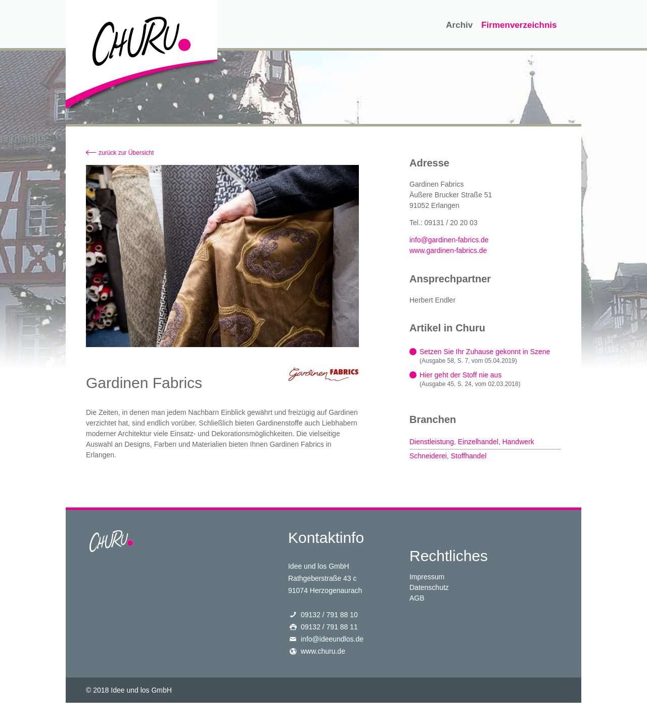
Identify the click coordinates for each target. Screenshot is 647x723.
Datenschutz (429, 587)
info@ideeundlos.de (332, 639)
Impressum (426, 577)
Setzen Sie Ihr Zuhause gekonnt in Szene (485, 352)
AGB (417, 598)
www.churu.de (323, 651)
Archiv (459, 25)
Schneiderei (428, 456)
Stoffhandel (469, 456)
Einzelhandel (478, 442)
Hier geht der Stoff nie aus (460, 375)
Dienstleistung (431, 442)
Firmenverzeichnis (519, 25)
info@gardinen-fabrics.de (449, 240)
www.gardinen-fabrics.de (448, 250)
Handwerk (518, 442)
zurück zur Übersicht (126, 152)
